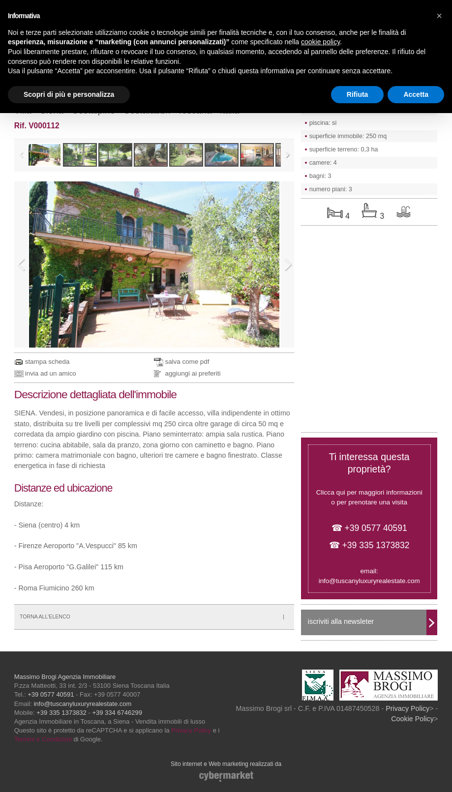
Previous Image (21, 264)
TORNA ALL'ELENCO (45, 616)
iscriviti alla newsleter (341, 621)
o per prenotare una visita (369, 502)
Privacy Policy (191, 730)
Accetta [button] (415, 94)
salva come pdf (187, 361)
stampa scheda (47, 361)
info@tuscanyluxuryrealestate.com (369, 581)
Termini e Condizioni (43, 739)
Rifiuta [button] (357, 94)
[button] (439, 16)
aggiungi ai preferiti (192, 373)
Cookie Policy (412, 719)
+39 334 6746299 (117, 712)
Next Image (287, 264)
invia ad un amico (50, 373)
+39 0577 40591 (51, 694)
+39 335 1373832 (61, 712)
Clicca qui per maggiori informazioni (369, 492)
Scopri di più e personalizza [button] (69, 94)
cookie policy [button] (320, 42)
